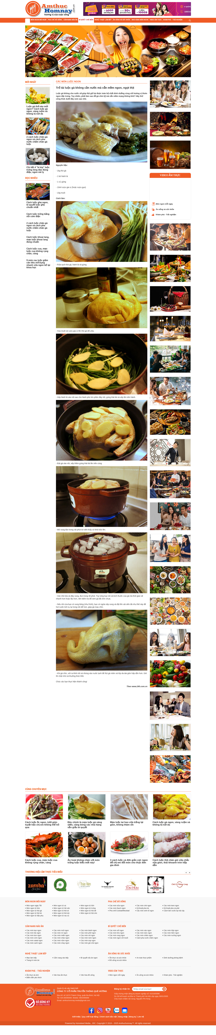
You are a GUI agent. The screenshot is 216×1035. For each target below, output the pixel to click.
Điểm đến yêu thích (34, 978)
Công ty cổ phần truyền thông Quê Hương (82, 991)
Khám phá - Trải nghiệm (166, 215)
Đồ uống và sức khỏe (118, 960)
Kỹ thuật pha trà (143, 908)
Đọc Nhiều (31, 178)
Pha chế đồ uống (117, 901)
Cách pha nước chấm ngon (147, 938)
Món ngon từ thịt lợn (62, 913)
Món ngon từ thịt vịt (61, 911)
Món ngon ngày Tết (34, 906)
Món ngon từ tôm (33, 908)
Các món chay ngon (61, 943)
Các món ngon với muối (118, 938)
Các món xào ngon (144, 930)
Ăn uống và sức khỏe (165, 209)
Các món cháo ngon (61, 938)
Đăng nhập (123, 1017)
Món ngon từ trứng (88, 908)
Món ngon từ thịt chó (89, 913)
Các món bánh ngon (89, 930)
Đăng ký (132, 1017)
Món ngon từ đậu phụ (35, 916)
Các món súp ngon (88, 940)
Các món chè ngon (144, 906)
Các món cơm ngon (34, 938)
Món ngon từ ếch (87, 906)
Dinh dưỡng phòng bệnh (173, 958)
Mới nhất (30, 82)
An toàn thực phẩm (144, 958)
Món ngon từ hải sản (62, 908)
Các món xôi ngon (88, 935)
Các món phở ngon (88, 933)
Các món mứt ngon (61, 930)
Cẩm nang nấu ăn (34, 926)
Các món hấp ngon (171, 930)
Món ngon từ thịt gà (34, 911)
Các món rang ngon (117, 935)
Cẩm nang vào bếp (61, 958)
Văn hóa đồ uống (88, 975)
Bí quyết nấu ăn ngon (89, 958)
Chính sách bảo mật (108, 1017)
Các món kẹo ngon (34, 930)
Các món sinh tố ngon (145, 911)
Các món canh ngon (34, 943)
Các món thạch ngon (117, 908)
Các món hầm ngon (171, 933)
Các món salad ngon (35, 940)
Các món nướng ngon (172, 935)
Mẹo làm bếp (32, 958)
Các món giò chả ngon (89, 943)
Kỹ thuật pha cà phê (171, 908)
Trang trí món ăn (33, 960)
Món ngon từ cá (60, 906)
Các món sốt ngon (116, 930)
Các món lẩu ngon (34, 933)
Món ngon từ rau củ (61, 916)
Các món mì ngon (60, 933)
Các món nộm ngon (61, 940)
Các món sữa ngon (116, 906)
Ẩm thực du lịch (33, 975)
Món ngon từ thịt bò (34, 913)
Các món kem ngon (171, 906)
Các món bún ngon (34, 935)
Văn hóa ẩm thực (60, 975)
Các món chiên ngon (145, 935)
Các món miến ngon (61, 935)
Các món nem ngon (88, 938)
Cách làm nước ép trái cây (174, 911)
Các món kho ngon (116, 933)
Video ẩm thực (170, 175)
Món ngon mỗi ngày (164, 204)
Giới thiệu (76, 1017)
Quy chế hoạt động (90, 1017)
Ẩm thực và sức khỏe (117, 958)
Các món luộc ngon (144, 933)
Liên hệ (141, 1017)
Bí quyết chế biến (117, 926)
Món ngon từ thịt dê (88, 911)
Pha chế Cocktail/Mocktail (119, 911)
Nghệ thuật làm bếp (35, 953)
